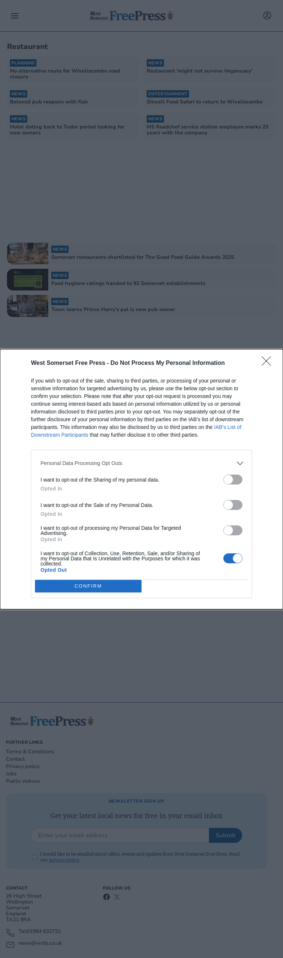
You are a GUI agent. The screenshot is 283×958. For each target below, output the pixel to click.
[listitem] (141, 463)
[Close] (269, 363)
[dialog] (141, 479)
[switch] (232, 480)
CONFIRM (88, 586)
